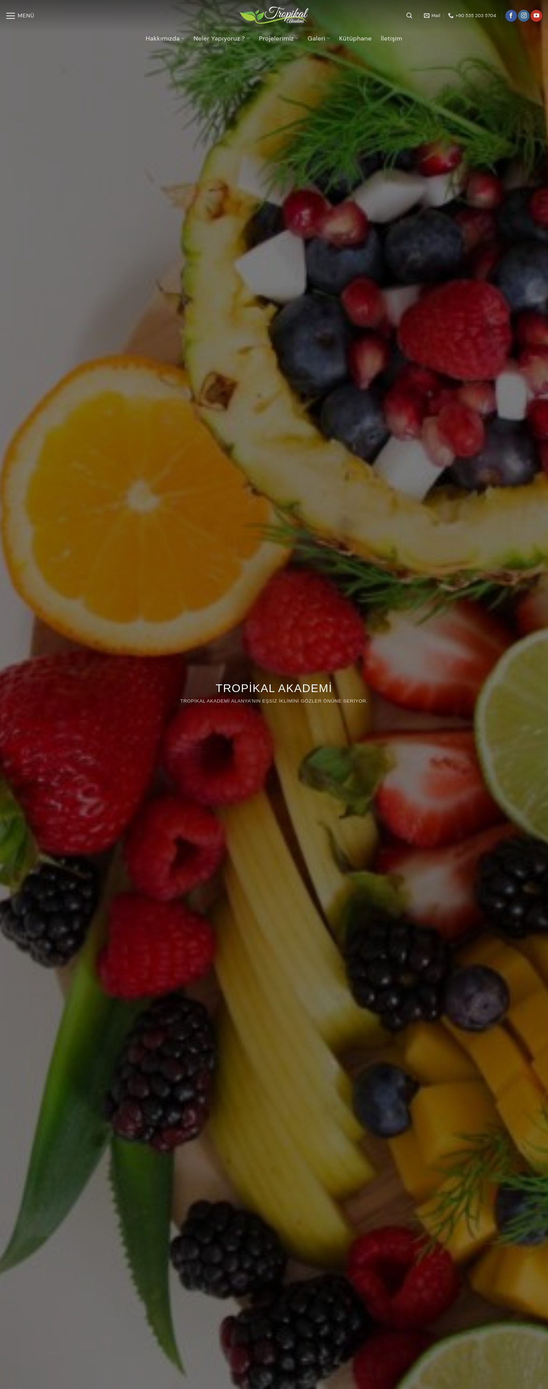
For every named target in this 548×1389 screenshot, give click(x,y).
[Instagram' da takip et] (523, 16)
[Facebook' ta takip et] (511, 16)
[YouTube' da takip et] (536, 16)
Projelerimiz (278, 38)
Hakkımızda (165, 38)
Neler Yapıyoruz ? (222, 38)
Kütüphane (355, 38)
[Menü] (19, 16)
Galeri (319, 38)
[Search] (409, 15)
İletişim (392, 38)
